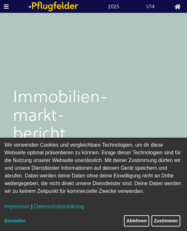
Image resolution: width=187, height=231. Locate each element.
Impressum (17, 206)
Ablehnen (136, 220)
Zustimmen (166, 220)
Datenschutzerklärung (59, 206)
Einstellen (15, 220)
